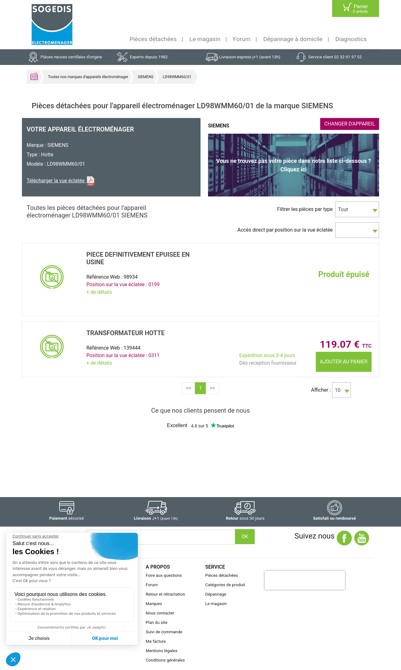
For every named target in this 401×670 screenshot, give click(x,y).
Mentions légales (161, 650)
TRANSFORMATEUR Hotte (125, 333)
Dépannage (215, 594)
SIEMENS (145, 77)
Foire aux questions (164, 575)
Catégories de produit (225, 584)
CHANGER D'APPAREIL (349, 124)
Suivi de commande (164, 632)
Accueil (34, 76)
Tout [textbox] (343, 209)
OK (245, 536)
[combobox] (357, 209)
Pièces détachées (153, 39)
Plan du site (156, 622)
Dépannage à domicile (292, 39)
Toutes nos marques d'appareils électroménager (88, 77)
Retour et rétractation (165, 594)
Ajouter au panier (343, 362)
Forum (241, 39)
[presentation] (305, 580)
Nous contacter (160, 613)
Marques (154, 603)
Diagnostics (351, 39)
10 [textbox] (338, 390)
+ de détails (99, 292)
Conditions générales (165, 660)
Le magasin (205, 39)
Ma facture (156, 641)
